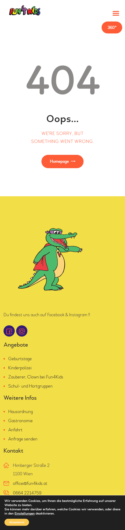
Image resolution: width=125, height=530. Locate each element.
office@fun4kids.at (30, 483)
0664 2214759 (27, 493)
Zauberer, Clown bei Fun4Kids (35, 377)
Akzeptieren (16, 522)
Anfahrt (15, 430)
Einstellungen (25, 514)
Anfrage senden (22, 439)
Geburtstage (20, 359)
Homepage (59, 161)
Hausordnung (20, 411)
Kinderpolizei (20, 368)
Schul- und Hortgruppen (30, 386)
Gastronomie (20, 421)
